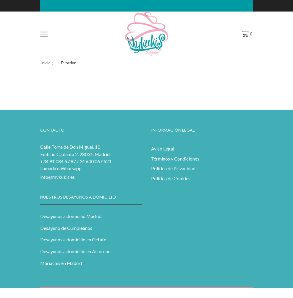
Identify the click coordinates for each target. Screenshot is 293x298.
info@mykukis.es (57, 177)
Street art (76, 57)
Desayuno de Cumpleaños (66, 228)
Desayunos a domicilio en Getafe (73, 239)
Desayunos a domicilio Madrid (70, 216)
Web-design (218, 49)
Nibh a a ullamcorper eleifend (81, 51)
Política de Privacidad (173, 168)
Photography (94, 40)
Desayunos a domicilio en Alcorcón (75, 251)
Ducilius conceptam (80, 64)
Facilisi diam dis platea (195, 56)
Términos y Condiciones (175, 158)
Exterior (57, 40)
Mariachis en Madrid (61, 263)
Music (73, 40)
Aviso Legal (162, 148)
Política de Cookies (170, 178)
